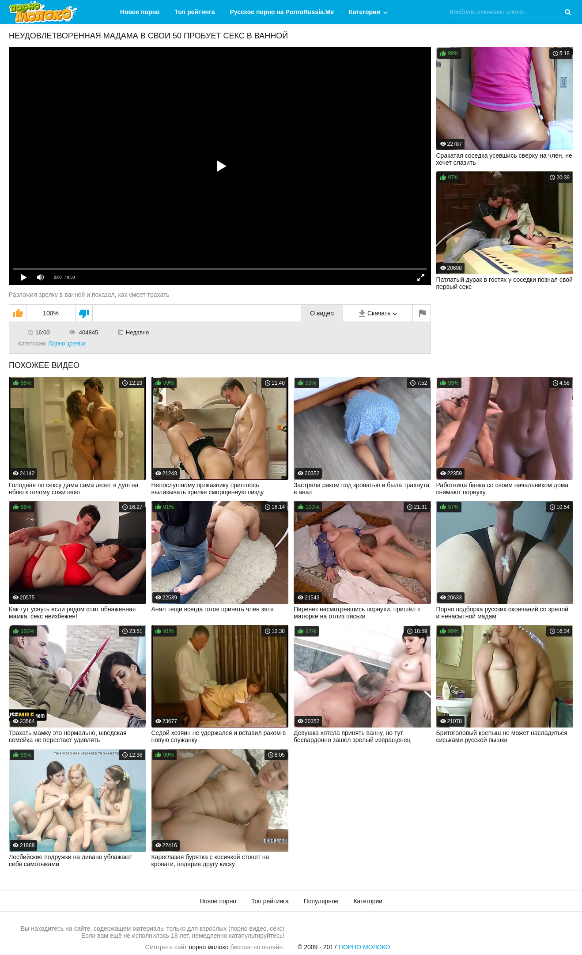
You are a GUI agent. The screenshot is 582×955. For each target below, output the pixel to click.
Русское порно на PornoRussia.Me (282, 11)
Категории (364, 11)
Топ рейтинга (195, 11)
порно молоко (209, 947)
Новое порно (140, 11)
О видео (322, 313)
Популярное (321, 901)
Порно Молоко (364, 947)
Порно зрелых (67, 343)
